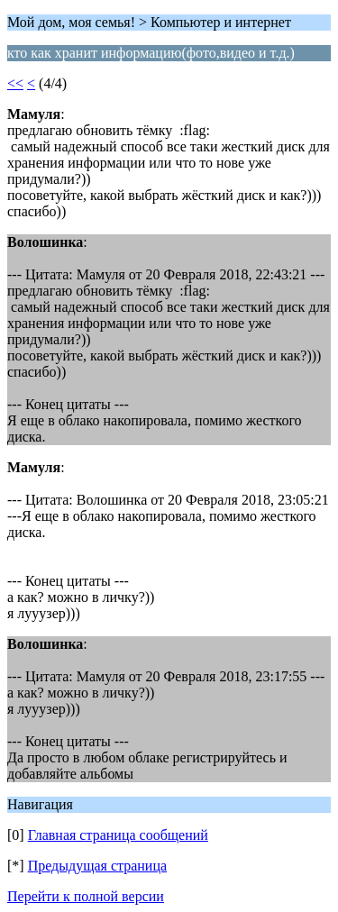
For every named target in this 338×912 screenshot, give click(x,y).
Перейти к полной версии (85, 896)
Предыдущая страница (97, 865)
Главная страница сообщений (118, 835)
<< (15, 83)
